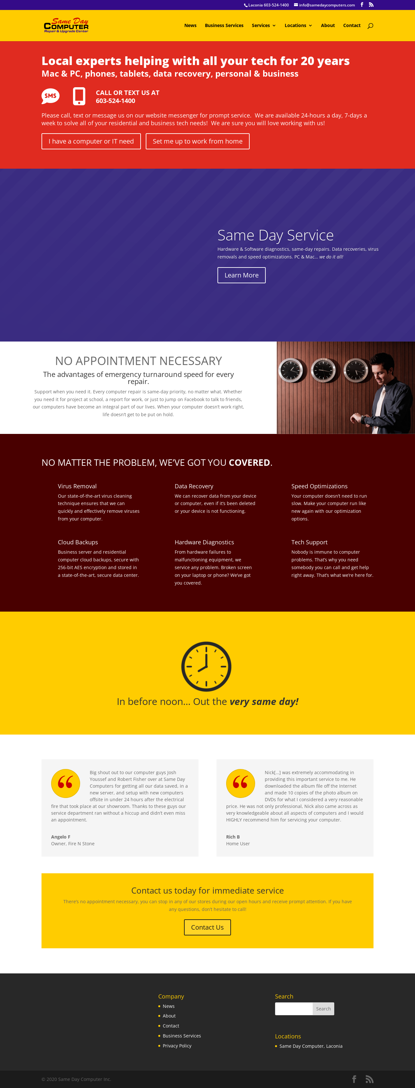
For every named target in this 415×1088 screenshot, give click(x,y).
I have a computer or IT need (91, 141)
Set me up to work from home (198, 141)
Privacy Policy (177, 1046)
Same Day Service (275, 235)
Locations (295, 25)
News (190, 25)
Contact (352, 25)
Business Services (224, 25)
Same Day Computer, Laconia (311, 1046)
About (328, 25)
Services (261, 25)
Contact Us (207, 927)
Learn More (242, 275)
